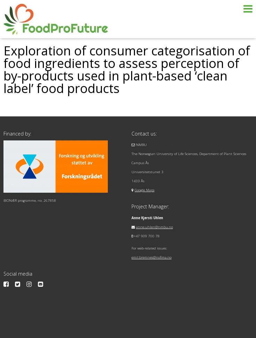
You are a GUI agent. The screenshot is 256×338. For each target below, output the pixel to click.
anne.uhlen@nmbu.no (154, 227)
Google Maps (144, 190)
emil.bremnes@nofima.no (151, 257)
